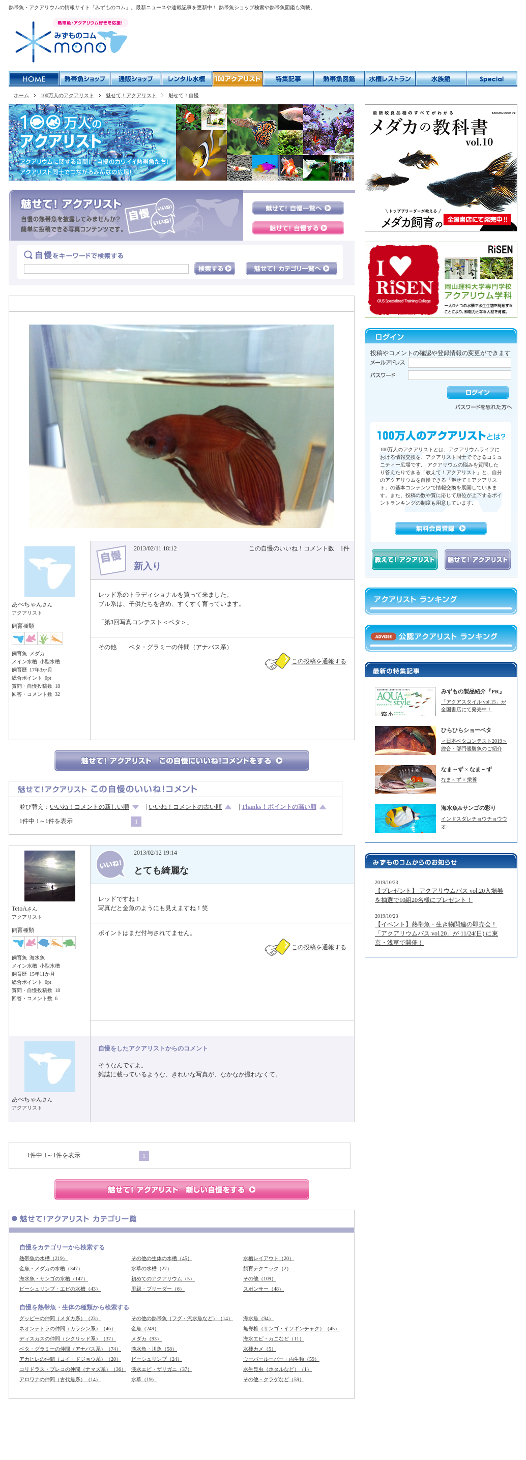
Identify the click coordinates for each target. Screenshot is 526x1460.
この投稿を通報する (318, 661)
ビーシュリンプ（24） (156, 1359)
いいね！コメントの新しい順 (89, 806)
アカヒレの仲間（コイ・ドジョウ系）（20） (70, 1359)
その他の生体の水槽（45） (161, 1258)
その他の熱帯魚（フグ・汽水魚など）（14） (182, 1318)
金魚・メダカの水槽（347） (51, 1268)
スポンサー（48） (263, 1289)
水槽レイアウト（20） (268, 1258)
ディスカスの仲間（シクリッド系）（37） (67, 1338)
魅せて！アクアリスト (131, 95)
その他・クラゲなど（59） (273, 1379)
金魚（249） (145, 1328)
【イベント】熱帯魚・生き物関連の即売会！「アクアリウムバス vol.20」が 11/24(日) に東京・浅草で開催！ (436, 933)
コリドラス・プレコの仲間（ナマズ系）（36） (72, 1369)
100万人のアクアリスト (67, 95)
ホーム (21, 95)
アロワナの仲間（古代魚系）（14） (60, 1379)
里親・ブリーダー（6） (158, 1289)
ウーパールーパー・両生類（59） (281, 1359)
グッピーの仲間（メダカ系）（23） (60, 1318)
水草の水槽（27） (151, 1268)
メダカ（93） (146, 1338)
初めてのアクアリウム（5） (163, 1278)
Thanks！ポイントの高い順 (279, 806)
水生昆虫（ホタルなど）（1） (277, 1369)
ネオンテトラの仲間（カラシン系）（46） (67, 1328)
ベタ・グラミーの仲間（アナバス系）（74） (70, 1349)
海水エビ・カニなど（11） (273, 1338)
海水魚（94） (258, 1318)
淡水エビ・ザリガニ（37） (161, 1369)
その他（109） (259, 1278)
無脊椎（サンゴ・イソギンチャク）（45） (291, 1328)
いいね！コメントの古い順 (185, 806)
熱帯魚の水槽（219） (43, 1258)
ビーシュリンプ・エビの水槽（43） (60, 1289)
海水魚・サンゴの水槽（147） (53, 1278)
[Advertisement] (326, 41)
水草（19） (144, 1379)
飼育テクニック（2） (267, 1268)
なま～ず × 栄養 (459, 779)
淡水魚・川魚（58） (154, 1349)
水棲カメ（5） (259, 1349)
